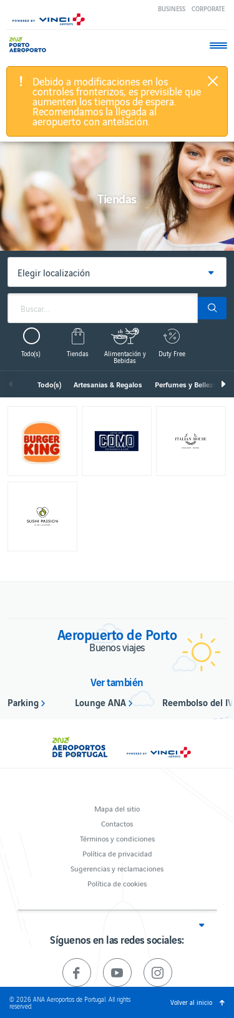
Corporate (208, 8)
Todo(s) (49, 384)
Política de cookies (117, 883)
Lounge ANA (100, 702)
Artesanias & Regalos (108, 384)
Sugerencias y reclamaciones (117, 868)
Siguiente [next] (223, 384)
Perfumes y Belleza (186, 384)
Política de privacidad (117, 853)
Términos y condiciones (117, 838)
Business (171, 8)
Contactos (117, 823)
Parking (23, 702)
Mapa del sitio (117, 808)
